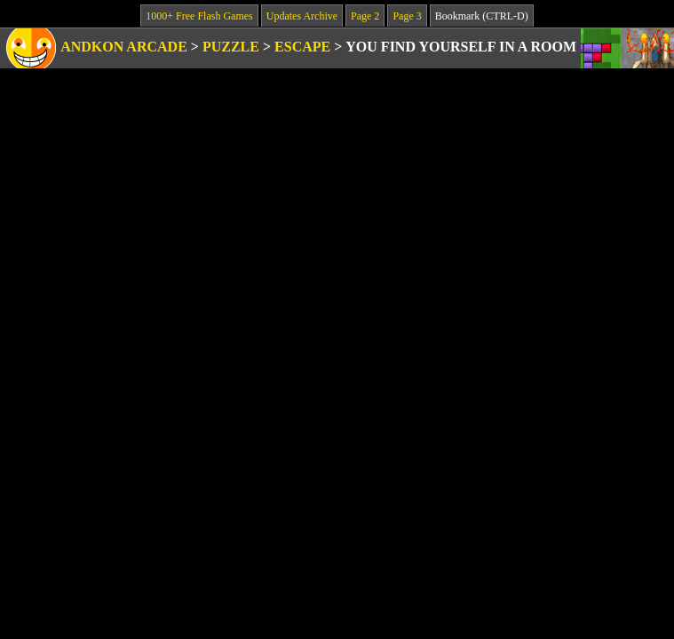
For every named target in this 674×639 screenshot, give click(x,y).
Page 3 (407, 16)
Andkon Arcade (123, 46)
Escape (302, 46)
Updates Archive (301, 16)
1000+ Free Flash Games (199, 16)
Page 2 (365, 16)
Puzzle (230, 46)
